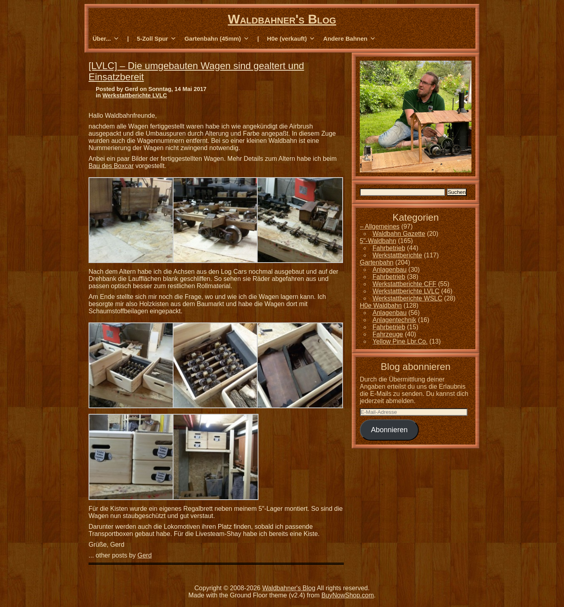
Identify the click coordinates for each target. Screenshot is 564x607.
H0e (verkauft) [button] (291, 39)
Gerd (145, 555)
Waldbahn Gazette (399, 233)
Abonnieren (389, 430)
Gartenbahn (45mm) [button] (216, 39)
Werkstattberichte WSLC (407, 298)
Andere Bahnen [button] (349, 39)
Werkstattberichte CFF (404, 284)
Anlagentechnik (394, 319)
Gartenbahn (377, 262)
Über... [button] (106, 39)
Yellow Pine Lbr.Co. (400, 341)
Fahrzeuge (388, 334)
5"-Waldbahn (378, 240)
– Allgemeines (380, 226)
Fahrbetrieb (389, 248)
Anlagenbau (389, 269)
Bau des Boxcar (111, 165)
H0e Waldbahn (381, 305)
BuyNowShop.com (347, 595)
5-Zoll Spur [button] (156, 39)
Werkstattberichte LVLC (135, 95)
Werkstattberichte (397, 255)
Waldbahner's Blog (282, 19)
